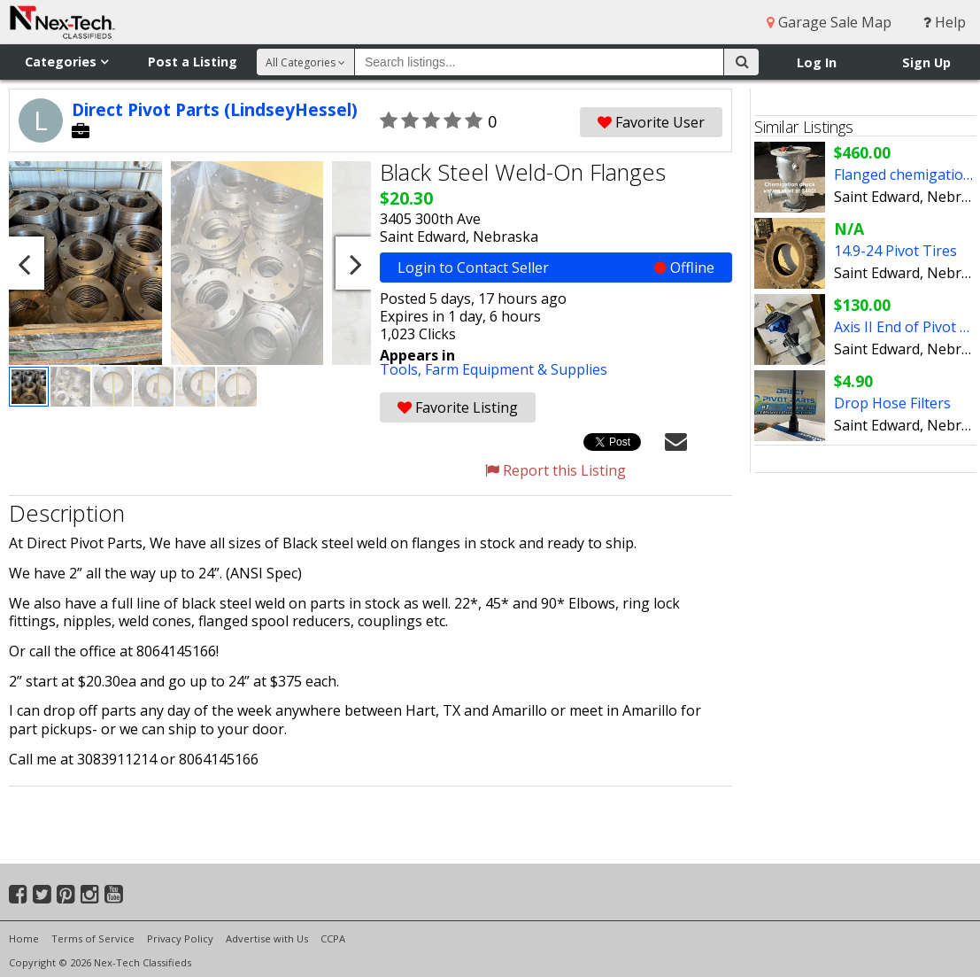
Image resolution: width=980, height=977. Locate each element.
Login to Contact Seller (556, 267)
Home (24, 938)
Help (944, 22)
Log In (817, 62)
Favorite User (651, 122)
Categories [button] (66, 61)
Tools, (402, 369)
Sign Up (926, 62)
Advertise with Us (267, 938)
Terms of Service (93, 938)
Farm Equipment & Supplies (516, 369)
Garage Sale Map (829, 22)
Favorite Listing (457, 407)
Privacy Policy (180, 938)
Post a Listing (192, 61)
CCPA (332, 938)
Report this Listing (555, 470)
